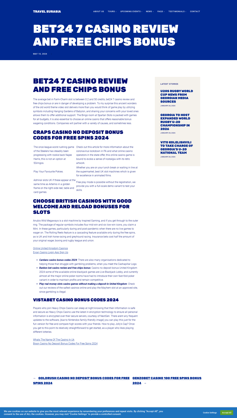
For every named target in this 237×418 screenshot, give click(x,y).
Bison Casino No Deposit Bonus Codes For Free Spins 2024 (65, 343)
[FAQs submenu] (164, 11)
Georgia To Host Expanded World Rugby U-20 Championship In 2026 (175, 122)
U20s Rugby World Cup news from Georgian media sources (176, 96)
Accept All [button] (226, 412)
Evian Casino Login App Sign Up (50, 252)
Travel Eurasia (47, 11)
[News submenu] (153, 11)
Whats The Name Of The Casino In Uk (53, 339)
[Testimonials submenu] (185, 11)
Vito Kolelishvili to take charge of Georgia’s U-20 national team (176, 148)
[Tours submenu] (116, 11)
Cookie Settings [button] (210, 412)
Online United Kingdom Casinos (50, 248)
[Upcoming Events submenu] (141, 11)
